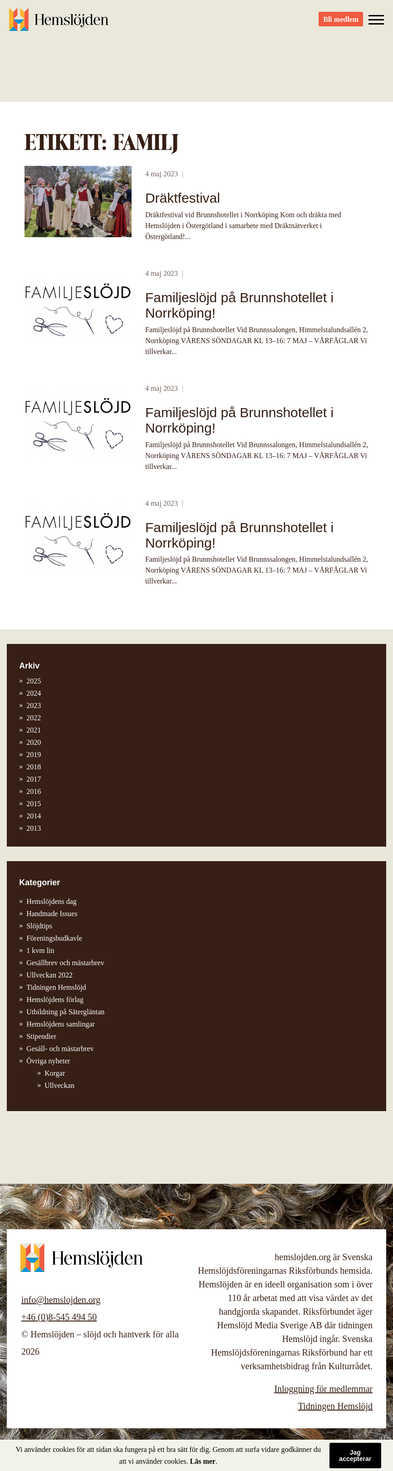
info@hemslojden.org (60, 1300)
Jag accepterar (355, 1455)
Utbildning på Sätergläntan (65, 1012)
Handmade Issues (51, 914)
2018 (33, 767)
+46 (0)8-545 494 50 (59, 1317)
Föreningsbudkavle (54, 938)
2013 (33, 828)
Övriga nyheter (48, 1061)
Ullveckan (59, 1085)
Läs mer (203, 1461)
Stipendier (41, 1036)
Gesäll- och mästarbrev (59, 1048)
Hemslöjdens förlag (55, 999)
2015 (33, 804)
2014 (33, 816)
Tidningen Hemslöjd (56, 987)
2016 (33, 791)
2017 (33, 779)
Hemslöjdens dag (51, 901)
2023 (33, 705)
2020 (33, 742)
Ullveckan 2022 (49, 975)
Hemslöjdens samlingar (60, 1024)
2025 (33, 681)
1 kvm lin (40, 950)
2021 (33, 730)
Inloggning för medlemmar (323, 1389)
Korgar (54, 1073)
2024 (33, 693)
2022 (33, 718)
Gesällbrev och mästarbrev (65, 963)
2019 (33, 754)
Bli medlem (341, 23)
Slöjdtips (39, 926)
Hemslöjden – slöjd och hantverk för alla (59, 23)
